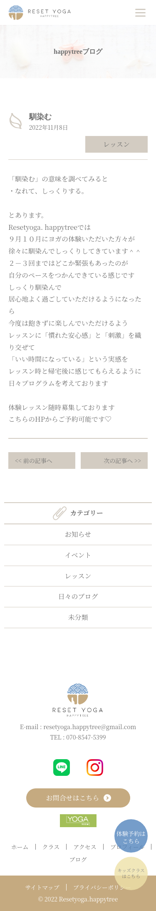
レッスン (116, 144)
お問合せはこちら (78, 798)
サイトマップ (42, 887)
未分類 (78, 617)
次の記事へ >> (122, 460)
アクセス (85, 847)
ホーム (20, 847)
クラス (51, 847)
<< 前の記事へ (33, 460)
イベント (77, 555)
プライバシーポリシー (102, 887)
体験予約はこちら (131, 837)
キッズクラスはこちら (130, 873)
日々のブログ (78, 596)
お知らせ (78, 534)
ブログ (78, 859)
